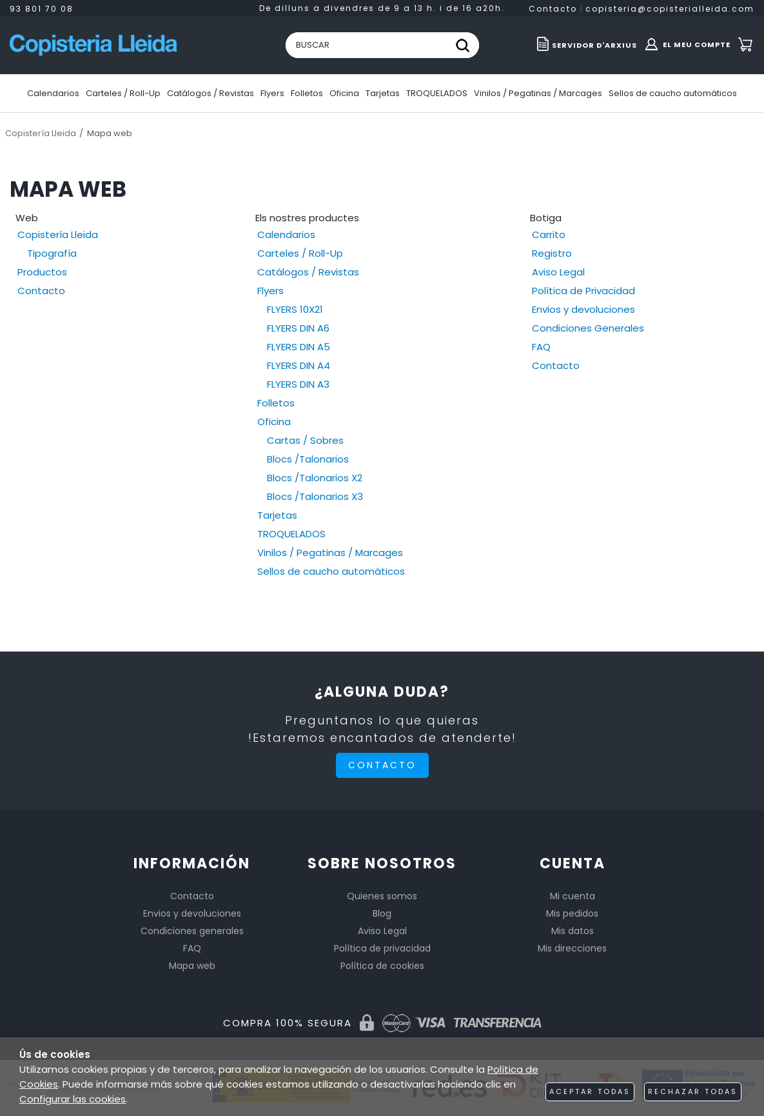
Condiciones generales (192, 930)
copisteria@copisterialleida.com (669, 8)
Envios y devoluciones (583, 309)
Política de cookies (382, 965)
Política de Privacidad (583, 290)
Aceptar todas (590, 1091)
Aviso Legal (558, 272)
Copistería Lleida (57, 234)
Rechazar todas (693, 1091)
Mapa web (192, 965)
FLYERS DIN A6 (298, 328)
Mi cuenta (572, 896)
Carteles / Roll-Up (300, 253)
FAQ (541, 347)
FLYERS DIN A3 (298, 384)
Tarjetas (277, 515)
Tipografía (52, 253)
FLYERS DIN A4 (298, 365)
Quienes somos (382, 896)
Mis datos (572, 930)
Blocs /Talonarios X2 (314, 477)
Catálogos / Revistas (308, 272)
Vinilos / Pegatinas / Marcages (330, 552)
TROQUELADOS (291, 534)
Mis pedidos (572, 913)
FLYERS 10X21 (295, 309)
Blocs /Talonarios (308, 459)
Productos (42, 272)
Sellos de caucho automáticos (331, 571)
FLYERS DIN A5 (298, 347)
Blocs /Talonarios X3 (315, 496)
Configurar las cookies (72, 1099)
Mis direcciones (572, 948)
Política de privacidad (382, 948)
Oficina (274, 421)
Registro (552, 253)
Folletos (276, 403)
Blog (382, 913)
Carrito (548, 234)
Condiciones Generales (588, 328)
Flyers (270, 290)
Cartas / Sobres (305, 440)
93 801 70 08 (41, 8)
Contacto (553, 8)
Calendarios (286, 234)
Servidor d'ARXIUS (594, 45)
